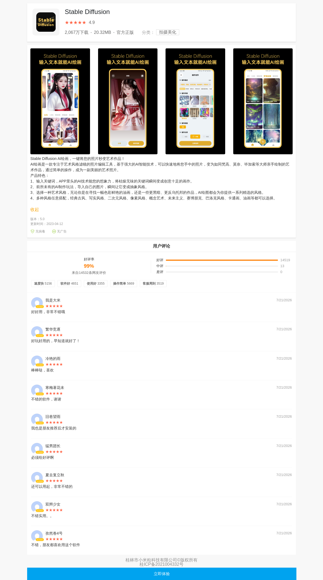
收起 (34, 209)
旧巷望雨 (52, 416)
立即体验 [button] (162, 573)
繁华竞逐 (52, 329)
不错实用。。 (42, 516)
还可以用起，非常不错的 (52, 487)
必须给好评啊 (42, 458)
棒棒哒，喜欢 (42, 370)
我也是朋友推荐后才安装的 (53, 428)
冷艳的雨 (52, 358)
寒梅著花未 (54, 387)
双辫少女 (52, 504)
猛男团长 (52, 446)
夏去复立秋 (54, 475)
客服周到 (153, 283)
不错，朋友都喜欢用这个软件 (55, 545)
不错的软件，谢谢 (46, 399)
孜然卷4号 (54, 533)
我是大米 (52, 300)
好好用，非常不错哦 (48, 312)
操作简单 (123, 283)
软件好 (69, 283)
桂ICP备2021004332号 (161, 564)
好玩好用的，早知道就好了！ (55, 341)
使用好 (96, 283)
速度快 (43, 283)
